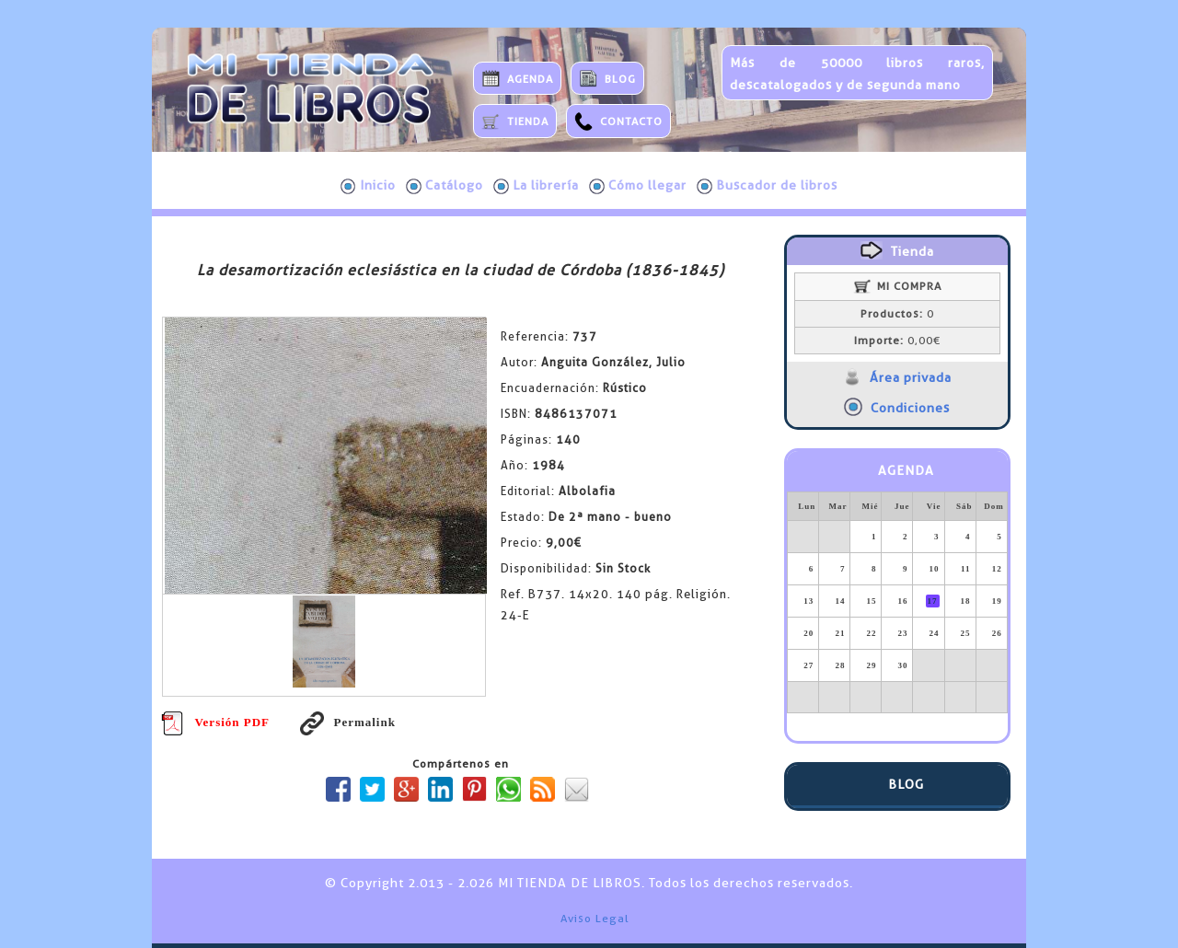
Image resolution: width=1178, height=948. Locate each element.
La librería (536, 186)
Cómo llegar (638, 186)
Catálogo (444, 186)
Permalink (348, 722)
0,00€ (897, 340)
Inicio (368, 186)
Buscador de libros (767, 186)
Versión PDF (215, 722)
